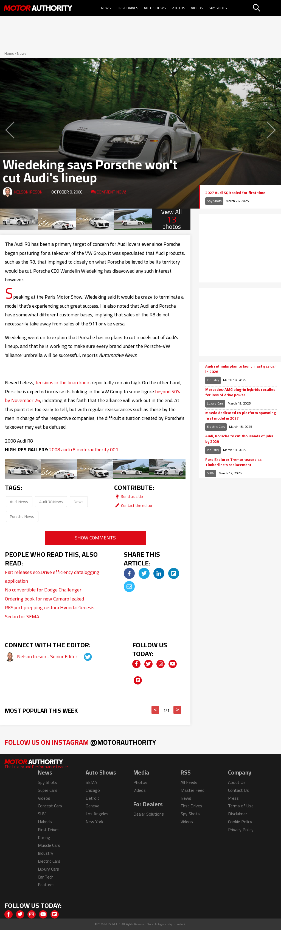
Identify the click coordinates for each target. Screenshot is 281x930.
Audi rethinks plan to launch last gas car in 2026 (240, 369)
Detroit (92, 798)
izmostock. (179, 924)
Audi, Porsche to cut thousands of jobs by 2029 (239, 439)
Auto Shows (155, 8)
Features (46, 884)
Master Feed (192, 790)
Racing (44, 837)
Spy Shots (218, 8)
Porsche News (22, 516)
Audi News (19, 501)
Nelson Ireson (28, 192)
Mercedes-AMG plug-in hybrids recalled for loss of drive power (240, 392)
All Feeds (189, 782)
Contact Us (238, 790)
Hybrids (45, 822)
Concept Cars (50, 806)
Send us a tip (128, 496)
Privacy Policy (241, 829)
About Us (237, 782)
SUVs (211, 473)
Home (9, 53)
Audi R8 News (51, 501)
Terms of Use (241, 806)
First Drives (127, 8)
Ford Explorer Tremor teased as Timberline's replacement (233, 462)
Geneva (92, 806)
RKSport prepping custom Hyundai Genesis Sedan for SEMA (49, 612)
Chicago (93, 790)
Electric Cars (216, 426)
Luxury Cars (215, 403)
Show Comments (95, 537)
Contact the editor (133, 505)
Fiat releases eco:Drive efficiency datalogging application (52, 576)
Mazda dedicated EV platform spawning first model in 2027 (240, 415)
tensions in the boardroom (63, 382)
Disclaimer (237, 814)
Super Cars (47, 790)
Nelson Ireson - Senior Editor (47, 656)
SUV (42, 814)
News (106, 8)
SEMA (91, 782)
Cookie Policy (240, 822)
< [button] (155, 710)
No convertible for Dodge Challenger (43, 589)
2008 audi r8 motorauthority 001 (83, 449)
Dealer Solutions (148, 814)
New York (94, 822)
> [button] (177, 710)
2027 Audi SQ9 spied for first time (235, 193)
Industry (213, 380)
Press (233, 798)
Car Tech (46, 877)
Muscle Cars (49, 845)
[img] (129, 573)
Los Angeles (97, 814)
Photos (178, 8)
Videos (197, 8)
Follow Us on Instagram (80, 742)
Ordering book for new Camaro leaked (44, 598)
